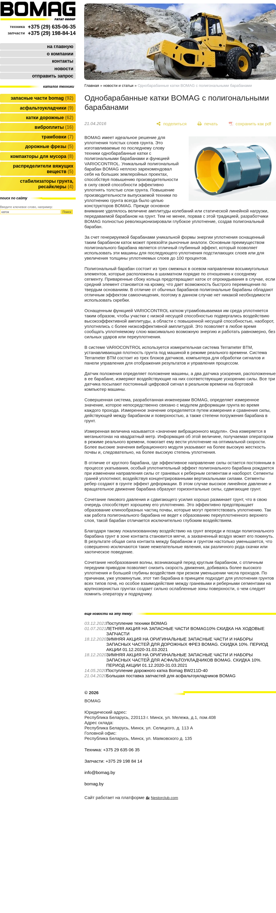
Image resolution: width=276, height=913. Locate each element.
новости (63, 68)
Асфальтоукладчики (46, 107)
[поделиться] (172, 123)
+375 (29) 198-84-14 (52, 33)
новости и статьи (118, 85)
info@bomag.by (99, 772)
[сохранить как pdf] (250, 123)
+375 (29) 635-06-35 (52, 27)
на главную (60, 46)
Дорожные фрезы (49, 146)
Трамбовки (57, 136)
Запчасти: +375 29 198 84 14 (113, 761)
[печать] (208, 123)
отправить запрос (52, 75)
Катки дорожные (49, 117)
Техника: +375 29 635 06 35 (112, 749)
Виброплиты (54, 127)
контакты (62, 61)
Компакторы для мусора (41, 156)
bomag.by (94, 783)
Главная (91, 85)
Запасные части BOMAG (42, 98)
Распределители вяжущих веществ (43, 168)
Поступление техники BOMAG (136, 623)
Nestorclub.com (164, 798)
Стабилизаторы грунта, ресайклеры (46, 184)
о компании (60, 53)
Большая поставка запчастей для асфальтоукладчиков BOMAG (171, 675)
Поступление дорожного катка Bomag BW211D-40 (157, 670)
